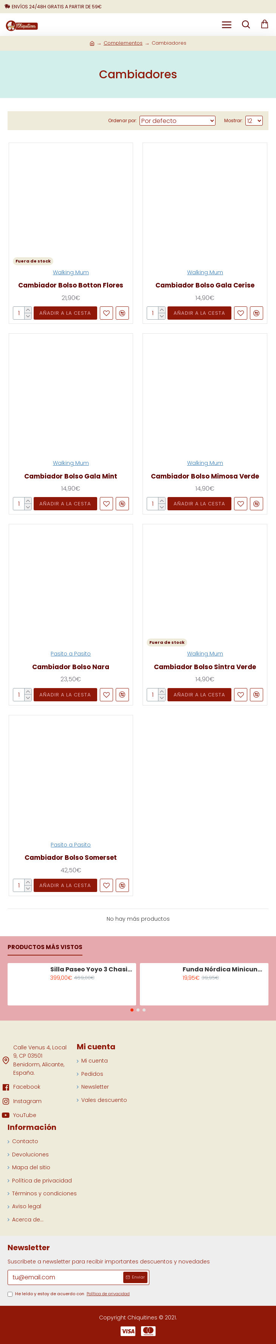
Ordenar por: (122, 120)
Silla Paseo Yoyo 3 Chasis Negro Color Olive (91, 970)
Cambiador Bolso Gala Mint (70, 476)
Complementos (123, 43)
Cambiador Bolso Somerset (71, 857)
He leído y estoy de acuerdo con (69, 1294)
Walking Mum (71, 272)
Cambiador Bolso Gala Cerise (204, 285)
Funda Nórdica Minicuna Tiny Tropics (224, 970)
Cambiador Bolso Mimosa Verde (205, 476)
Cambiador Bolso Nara (70, 667)
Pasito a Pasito (71, 653)
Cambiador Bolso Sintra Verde (205, 667)
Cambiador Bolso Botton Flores (70, 285)
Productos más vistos (45, 947)
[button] (131, 1009)
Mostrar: (233, 120)
